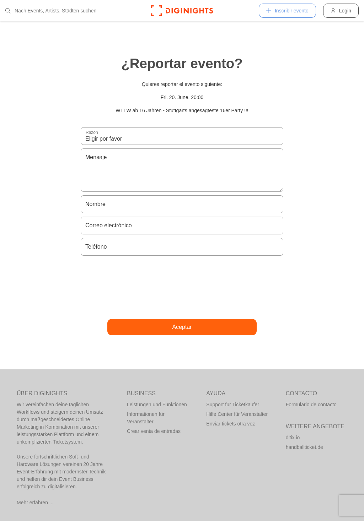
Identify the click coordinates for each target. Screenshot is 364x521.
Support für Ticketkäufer (232, 404)
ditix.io (293, 437)
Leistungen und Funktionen (157, 404)
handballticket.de (304, 447)
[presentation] (182, 287)
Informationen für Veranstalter (146, 417)
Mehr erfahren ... (35, 502)
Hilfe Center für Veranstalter (237, 414)
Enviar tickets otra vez (230, 424)
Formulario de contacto (311, 404)
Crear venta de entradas (154, 431)
